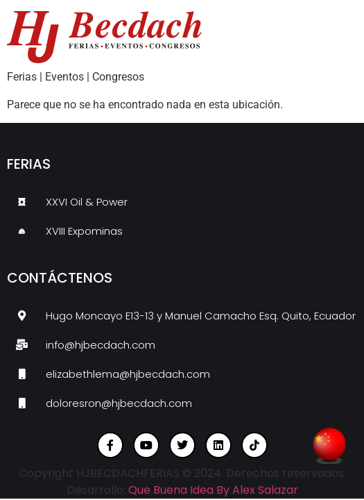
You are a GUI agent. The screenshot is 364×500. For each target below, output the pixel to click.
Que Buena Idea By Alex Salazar (213, 490)
